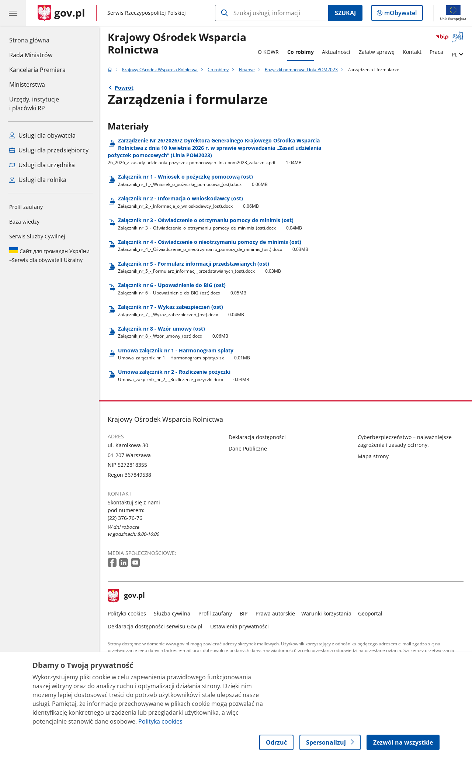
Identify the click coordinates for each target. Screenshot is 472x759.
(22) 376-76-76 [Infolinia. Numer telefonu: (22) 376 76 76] (125, 517)
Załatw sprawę (377, 51)
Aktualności (336, 51)
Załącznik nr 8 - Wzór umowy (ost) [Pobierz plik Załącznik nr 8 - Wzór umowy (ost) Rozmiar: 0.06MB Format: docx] (173, 332)
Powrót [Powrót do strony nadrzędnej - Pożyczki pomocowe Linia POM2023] (124, 87)
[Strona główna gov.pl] (61, 13)
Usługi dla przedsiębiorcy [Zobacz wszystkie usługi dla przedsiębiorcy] (48, 150)
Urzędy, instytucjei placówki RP (34, 103)
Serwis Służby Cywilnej (37, 236)
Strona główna (37, 39)
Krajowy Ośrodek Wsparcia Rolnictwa (177, 43)
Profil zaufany (26, 206)
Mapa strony (373, 456)
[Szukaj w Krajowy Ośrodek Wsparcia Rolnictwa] (271, 13)
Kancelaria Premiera (37, 70)
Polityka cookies (127, 613)
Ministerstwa (27, 84)
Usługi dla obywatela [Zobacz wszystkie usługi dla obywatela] (42, 135)
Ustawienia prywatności (239, 626)
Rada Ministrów (30, 55)
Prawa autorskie (275, 613)
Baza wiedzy (24, 221)
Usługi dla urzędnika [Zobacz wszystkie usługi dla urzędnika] (42, 165)
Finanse (247, 69)
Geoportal (370, 613)
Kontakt (412, 51)
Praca (436, 51)
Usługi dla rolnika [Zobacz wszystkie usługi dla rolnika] (37, 180)
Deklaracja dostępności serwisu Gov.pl (155, 626)
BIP (243, 613)
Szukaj (345, 13)
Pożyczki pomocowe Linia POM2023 (301, 69)
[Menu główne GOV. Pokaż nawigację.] (13, 13)
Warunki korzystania (326, 613)
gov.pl (126, 596)
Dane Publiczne (248, 448)
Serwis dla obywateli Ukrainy (49, 255)
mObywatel (400, 14)
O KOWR (268, 51)
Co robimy (300, 51)
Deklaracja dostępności (257, 437)
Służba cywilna (172, 613)
